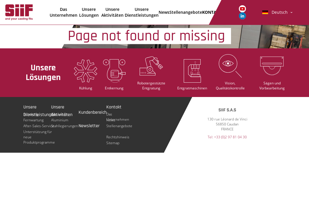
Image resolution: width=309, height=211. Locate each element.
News (164, 12)
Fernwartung (33, 120)
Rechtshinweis (117, 137)
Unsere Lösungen (89, 12)
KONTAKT (211, 12)
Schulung (30, 114)
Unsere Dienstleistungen (142, 12)
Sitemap (112, 142)
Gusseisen (59, 114)
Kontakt (113, 107)
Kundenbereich (93, 112)
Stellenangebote (185, 12)
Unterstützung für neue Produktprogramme (39, 132)
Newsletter (89, 126)
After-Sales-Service (38, 125)
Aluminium (59, 120)
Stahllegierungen (64, 125)
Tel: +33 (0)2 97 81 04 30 (227, 137)
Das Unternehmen (63, 12)
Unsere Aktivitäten (112, 12)
